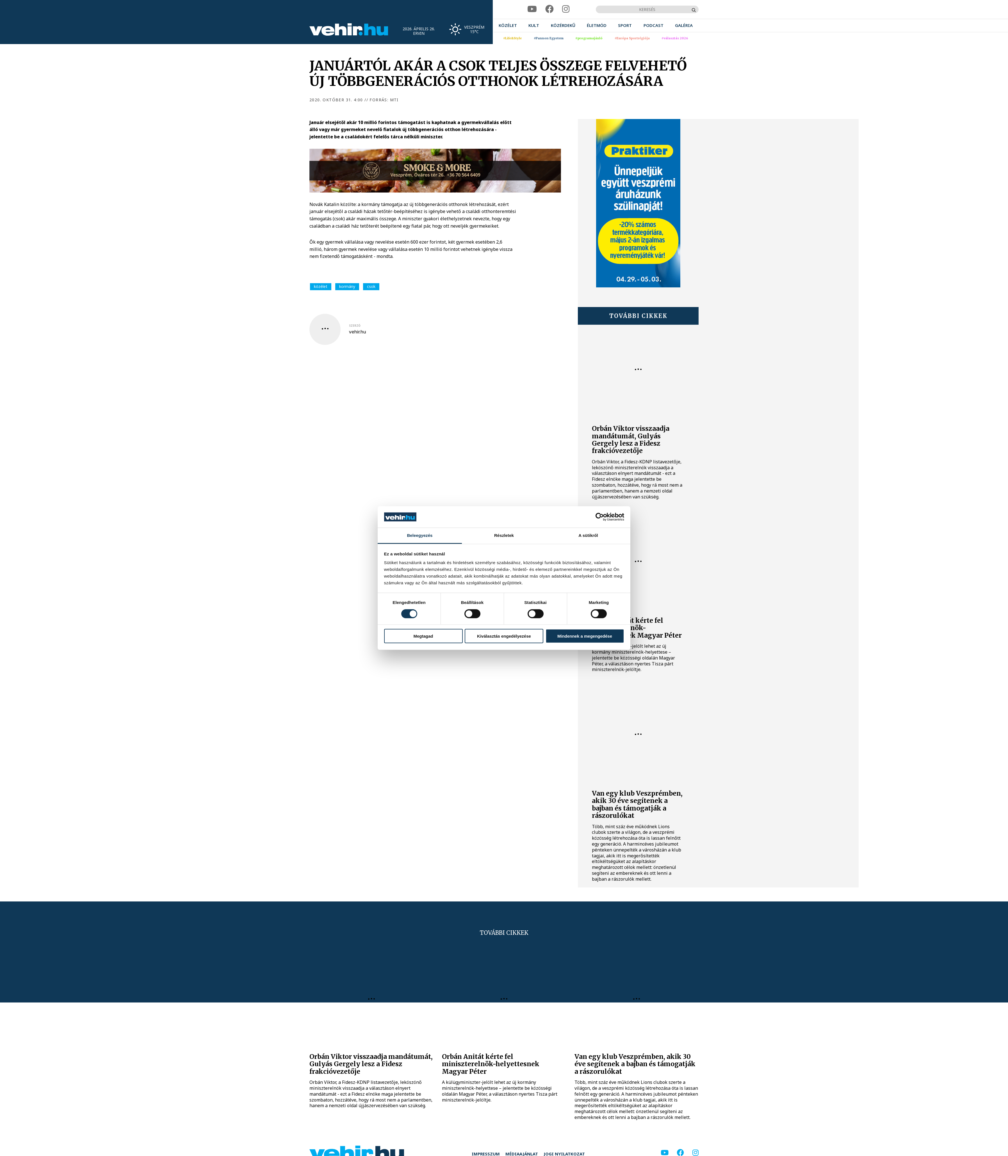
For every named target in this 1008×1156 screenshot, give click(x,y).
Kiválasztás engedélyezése (504, 636)
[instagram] (565, 9)
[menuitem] (508, 25)
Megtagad (423, 636)
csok (371, 286)
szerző (355, 326)
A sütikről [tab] (588, 535)
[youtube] (532, 9)
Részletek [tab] (504, 535)
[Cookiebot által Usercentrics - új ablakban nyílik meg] (599, 517)
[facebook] (549, 9)
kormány (347, 286)
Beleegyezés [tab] (419, 535)
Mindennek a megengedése (584, 636)
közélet (320, 286)
